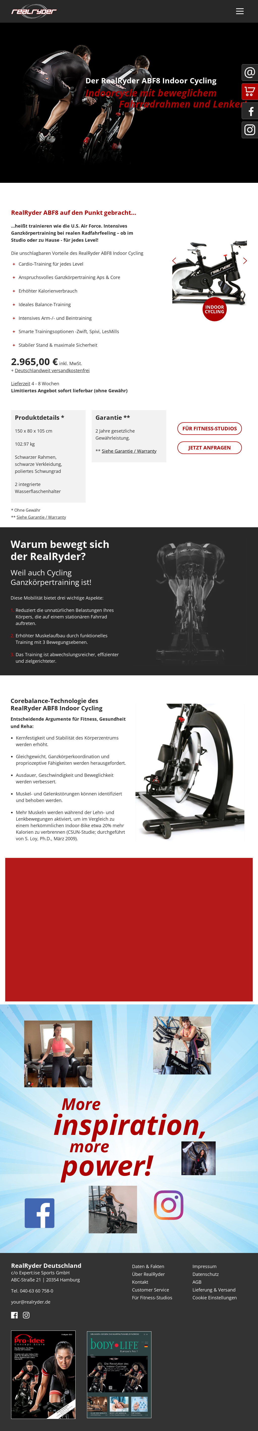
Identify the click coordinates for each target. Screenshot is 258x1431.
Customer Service (150, 1290)
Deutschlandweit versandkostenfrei (52, 370)
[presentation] (174, 261)
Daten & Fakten (148, 1266)
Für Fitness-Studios (209, 428)
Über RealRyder (148, 1274)
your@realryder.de (30, 1302)
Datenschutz (205, 1274)
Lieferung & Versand (214, 1290)
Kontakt (140, 1282)
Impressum (204, 1266)
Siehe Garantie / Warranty (41, 517)
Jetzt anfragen (209, 447)
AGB (197, 1282)
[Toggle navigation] (240, 11)
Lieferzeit (20, 383)
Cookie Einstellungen (214, 1298)
